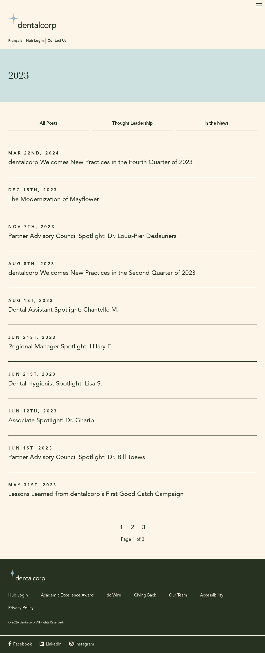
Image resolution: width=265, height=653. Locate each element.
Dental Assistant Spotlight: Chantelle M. (63, 310)
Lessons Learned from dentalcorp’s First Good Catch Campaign (95, 494)
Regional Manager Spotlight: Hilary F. (60, 347)
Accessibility (211, 595)
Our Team (178, 595)
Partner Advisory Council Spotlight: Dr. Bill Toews (76, 457)
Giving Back (145, 595)
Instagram (85, 644)
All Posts (48, 123)
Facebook (22, 644)
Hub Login (35, 41)
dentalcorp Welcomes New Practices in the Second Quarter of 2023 (101, 273)
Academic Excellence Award (67, 595)
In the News (216, 123)
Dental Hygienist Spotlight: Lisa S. (55, 384)
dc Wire (114, 595)
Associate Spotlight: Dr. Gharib (51, 421)
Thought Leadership (132, 123)
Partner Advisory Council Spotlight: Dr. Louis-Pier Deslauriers (92, 236)
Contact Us (57, 41)
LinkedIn (54, 644)
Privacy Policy (21, 608)
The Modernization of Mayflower (53, 199)
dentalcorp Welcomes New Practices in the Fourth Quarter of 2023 (100, 162)
